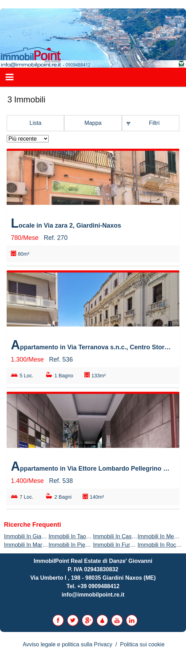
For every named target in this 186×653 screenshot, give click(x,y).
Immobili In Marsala (28, 545)
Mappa (93, 123)
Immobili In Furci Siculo (122, 545)
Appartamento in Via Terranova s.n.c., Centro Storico (91, 345)
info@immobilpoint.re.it (93, 595)
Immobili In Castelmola (121, 536)
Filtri (154, 123)
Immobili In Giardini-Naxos (37, 536)
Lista (35, 123)
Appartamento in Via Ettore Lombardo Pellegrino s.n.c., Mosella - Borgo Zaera (91, 466)
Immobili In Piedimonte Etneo (84, 545)
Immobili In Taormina (74, 536)
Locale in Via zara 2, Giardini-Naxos (66, 223)
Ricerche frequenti (32, 524)
